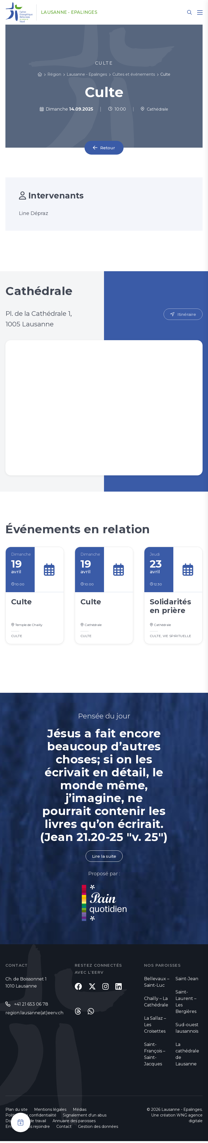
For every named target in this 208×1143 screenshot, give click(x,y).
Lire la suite (104, 857)
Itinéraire (186, 314)
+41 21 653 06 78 (31, 1006)
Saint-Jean (187, 980)
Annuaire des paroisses (74, 1122)
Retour (107, 147)
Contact (64, 1128)
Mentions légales (50, 1111)
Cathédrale (154, 109)
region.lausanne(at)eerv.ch (34, 1014)
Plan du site (16, 1111)
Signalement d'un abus (84, 1117)
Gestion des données (98, 1128)
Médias (79, 1111)
